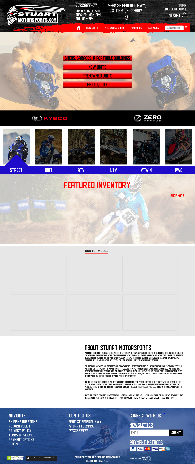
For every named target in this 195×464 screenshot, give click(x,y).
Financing (136, 27)
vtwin (146, 170)
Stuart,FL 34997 (82, 426)
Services (153, 27)
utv (113, 170)
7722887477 (78, 430)
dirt (49, 170)
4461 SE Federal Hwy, (85, 421)
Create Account (175, 9)
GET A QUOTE (97, 84)
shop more (177, 195)
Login (182, 5)
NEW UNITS (92, 27)
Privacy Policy (20, 430)
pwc (179, 170)
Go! (186, 27)
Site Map (15, 444)
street (16, 170)
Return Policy (20, 426)
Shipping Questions (23, 421)
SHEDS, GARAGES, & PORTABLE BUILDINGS (97, 58)
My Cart (177, 15)
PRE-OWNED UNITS (115, 27)
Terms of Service (22, 435)
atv (81, 170)
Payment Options (21, 439)
